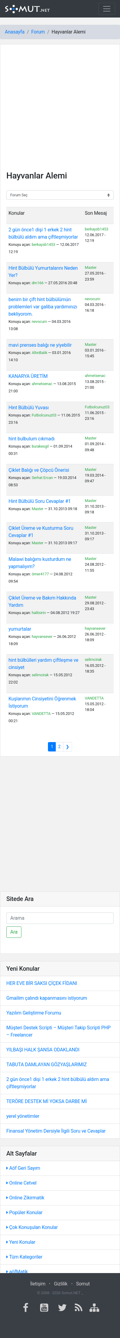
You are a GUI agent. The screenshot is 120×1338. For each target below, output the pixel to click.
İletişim (37, 1284)
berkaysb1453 (43, 244)
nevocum (39, 321)
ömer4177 (40, 574)
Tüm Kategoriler (24, 1257)
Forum (38, 32)
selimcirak (40, 675)
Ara (13, 932)
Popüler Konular (24, 1212)
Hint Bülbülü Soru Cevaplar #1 (39, 501)
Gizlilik (61, 1284)
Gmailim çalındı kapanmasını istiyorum (46, 998)
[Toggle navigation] (106, 9)
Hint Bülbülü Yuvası (28, 407)
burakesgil (40, 446)
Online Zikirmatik (25, 1198)
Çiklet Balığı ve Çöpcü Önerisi (38, 470)
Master (90, 267)
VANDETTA (41, 713)
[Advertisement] (60, 110)
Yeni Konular (20, 1242)
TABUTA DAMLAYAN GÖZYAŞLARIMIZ (46, 1064)
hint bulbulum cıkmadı (31, 439)
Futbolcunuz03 (44, 415)
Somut (83, 1284)
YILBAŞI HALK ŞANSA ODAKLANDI (42, 1050)
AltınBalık (39, 352)
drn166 (37, 283)
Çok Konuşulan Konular (32, 1227)
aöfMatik (17, 1272)
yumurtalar (19, 629)
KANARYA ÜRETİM (28, 376)
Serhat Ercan (42, 477)
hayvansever (42, 636)
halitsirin (39, 612)
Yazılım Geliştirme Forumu (33, 1013)
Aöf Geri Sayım (23, 1168)
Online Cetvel (21, 1183)
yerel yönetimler (22, 1116)
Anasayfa (14, 32)
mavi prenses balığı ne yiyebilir (40, 345)
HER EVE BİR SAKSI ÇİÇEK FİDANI (41, 983)
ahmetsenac (42, 383)
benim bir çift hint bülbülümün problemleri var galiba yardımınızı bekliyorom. (42, 307)
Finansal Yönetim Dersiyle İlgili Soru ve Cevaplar (56, 1131)
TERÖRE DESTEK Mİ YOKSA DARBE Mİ (46, 1101)
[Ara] (60, 918)
